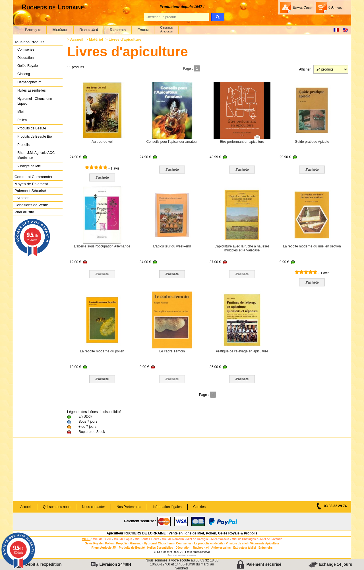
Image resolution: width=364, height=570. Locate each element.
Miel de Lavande (271, 539)
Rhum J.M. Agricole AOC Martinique (36, 155)
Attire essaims (221, 547)
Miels (21, 112)
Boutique (33, 30)
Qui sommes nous (57, 507)
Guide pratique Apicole (312, 142)
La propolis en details (209, 543)
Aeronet (172, 555)
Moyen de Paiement (31, 184)
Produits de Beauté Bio (34, 137)
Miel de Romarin (173, 539)
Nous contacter (93, 507)
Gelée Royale (27, 66)
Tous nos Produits (29, 42)
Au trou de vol (102, 142)
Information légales (167, 507)
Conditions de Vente (31, 205)
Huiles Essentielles (31, 90)
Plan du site (24, 212)
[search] (217, 17)
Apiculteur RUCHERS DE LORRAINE (136, 533)
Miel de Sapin (123, 539)
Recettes (117, 30)
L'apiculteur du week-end (172, 246)
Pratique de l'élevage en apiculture (242, 351)
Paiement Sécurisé (30, 191)
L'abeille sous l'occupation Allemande (102, 246)
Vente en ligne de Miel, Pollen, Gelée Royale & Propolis (213, 533)
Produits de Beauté (31, 128)
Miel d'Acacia (220, 539)
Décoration (25, 58)
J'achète (102, 177)
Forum (142, 30)
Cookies (199, 507)
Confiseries (25, 49)
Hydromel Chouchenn (158, 543)
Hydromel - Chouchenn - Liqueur (35, 101)
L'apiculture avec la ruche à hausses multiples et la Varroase (242, 248)
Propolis (23, 145)
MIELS (86, 539)
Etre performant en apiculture (242, 142)
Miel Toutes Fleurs (147, 539)
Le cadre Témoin (172, 351)
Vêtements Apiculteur (264, 543)
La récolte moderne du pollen (102, 351)
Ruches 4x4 (201, 547)
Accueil (76, 39)
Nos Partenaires (129, 507)
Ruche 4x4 (88, 30)
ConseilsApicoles (166, 29)
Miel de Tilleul (102, 539)
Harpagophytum (29, 82)
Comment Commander (33, 177)
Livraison (22, 198)
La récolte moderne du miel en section (312, 246)
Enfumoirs (265, 547)
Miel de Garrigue (198, 539)
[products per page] (330, 69)
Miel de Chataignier (245, 539)
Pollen (22, 120)
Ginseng (23, 74)
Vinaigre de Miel (29, 166)
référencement (187, 555)
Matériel (60, 30)
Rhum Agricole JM (103, 547)
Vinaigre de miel (237, 543)
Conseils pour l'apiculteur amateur (172, 142)
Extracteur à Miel (244, 547)
